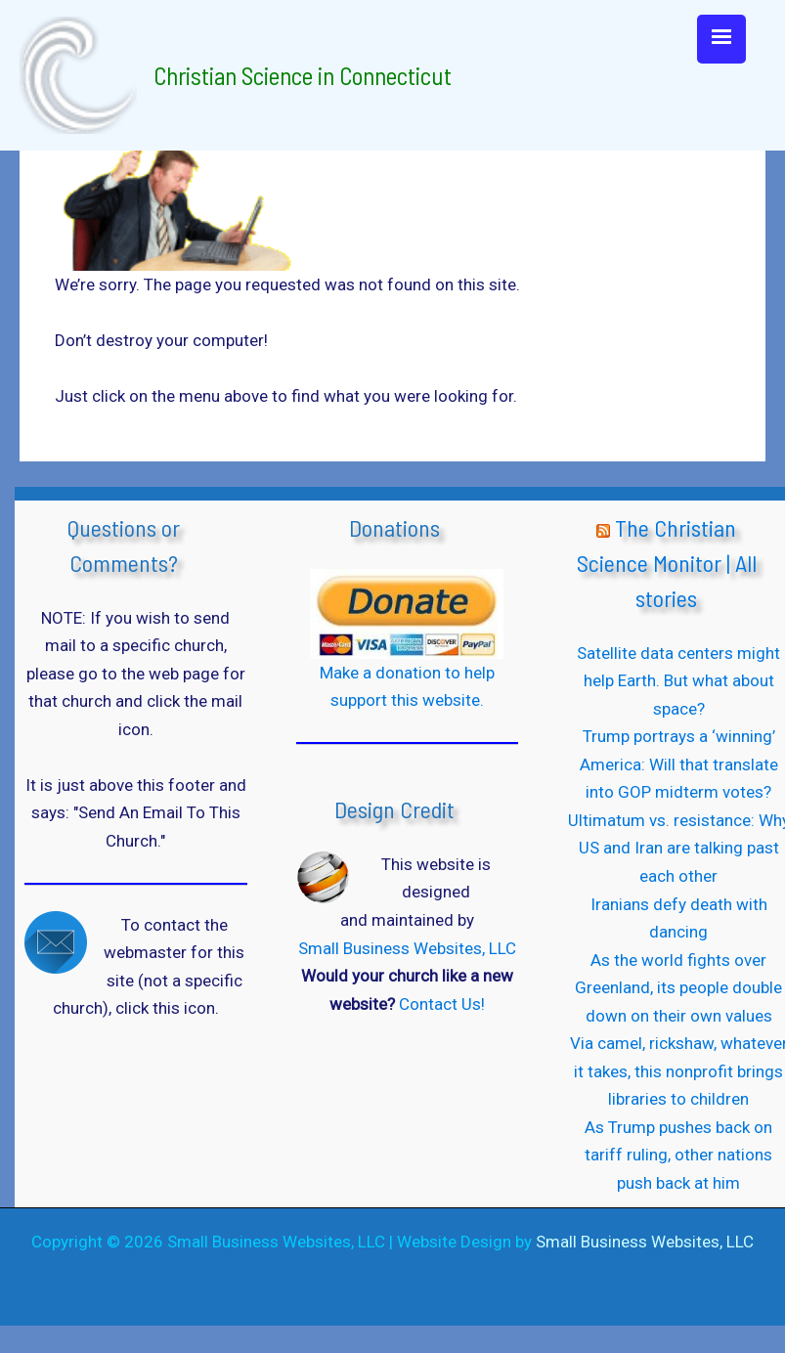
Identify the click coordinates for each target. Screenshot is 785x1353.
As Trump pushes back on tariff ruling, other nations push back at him (678, 1155)
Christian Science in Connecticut (302, 75)
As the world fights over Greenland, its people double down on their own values (678, 988)
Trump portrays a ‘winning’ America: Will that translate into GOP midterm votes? (679, 764)
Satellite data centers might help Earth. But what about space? (678, 681)
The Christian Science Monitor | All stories (667, 562)
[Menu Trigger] (721, 39)
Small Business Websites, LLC (407, 948)
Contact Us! (442, 1004)
